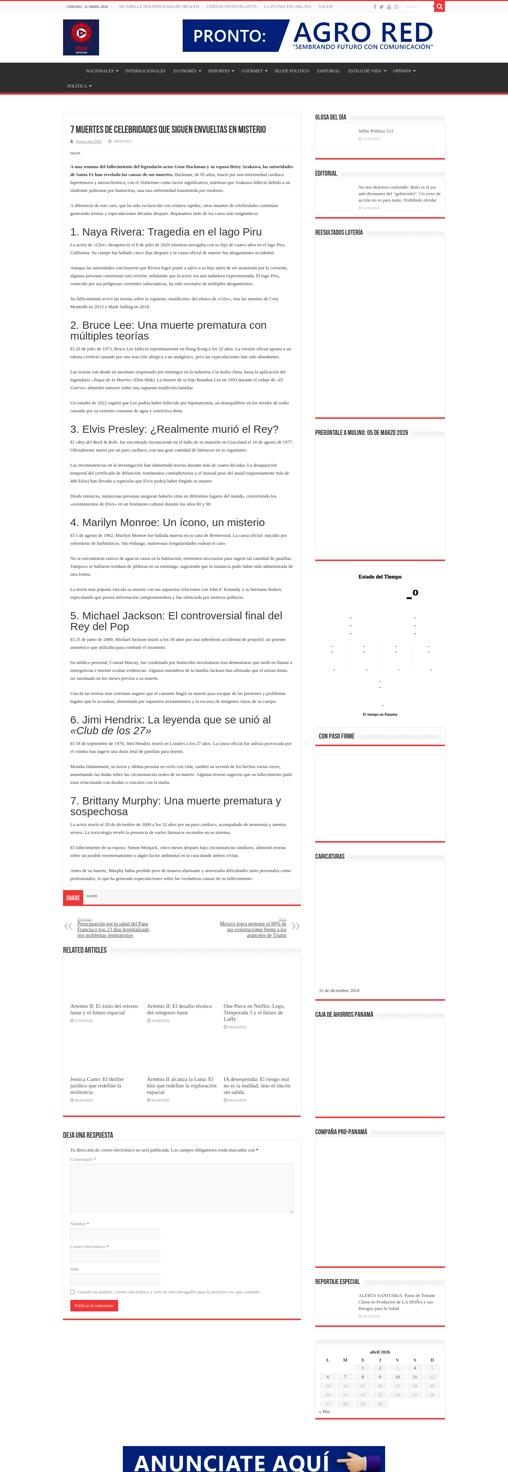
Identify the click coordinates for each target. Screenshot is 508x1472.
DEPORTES (219, 70)
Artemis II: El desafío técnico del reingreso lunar (179, 1009)
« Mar (324, 1295)
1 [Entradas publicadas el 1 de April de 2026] (362, 1252)
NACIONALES (100, 70)
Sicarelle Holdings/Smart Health (159, 6)
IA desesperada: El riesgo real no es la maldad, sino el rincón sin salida (257, 1085)
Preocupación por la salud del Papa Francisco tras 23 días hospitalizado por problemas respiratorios (114, 927)
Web (74, 1269)
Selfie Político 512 (375, 131)
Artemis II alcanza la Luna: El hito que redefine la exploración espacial (182, 1085)
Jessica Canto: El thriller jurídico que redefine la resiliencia (97, 1085)
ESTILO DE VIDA (365, 70)
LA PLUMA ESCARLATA (287, 6)
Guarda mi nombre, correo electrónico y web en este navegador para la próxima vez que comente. (169, 1291)
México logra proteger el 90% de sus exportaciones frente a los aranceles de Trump (249, 927)
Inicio (72, 70)
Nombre (79, 1223)
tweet (75, 153)
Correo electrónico (89, 1246)
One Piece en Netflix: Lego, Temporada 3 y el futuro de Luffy (254, 1012)
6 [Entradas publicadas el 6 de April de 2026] (328, 1261)
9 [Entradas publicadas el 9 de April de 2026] (380, 1261)
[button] (330, 798)
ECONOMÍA (185, 70)
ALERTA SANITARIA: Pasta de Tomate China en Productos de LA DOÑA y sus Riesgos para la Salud (396, 1186)
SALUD (325, 6)
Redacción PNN (89, 141)
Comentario (83, 1159)
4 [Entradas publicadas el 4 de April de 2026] (415, 1252)
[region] (380, 800)
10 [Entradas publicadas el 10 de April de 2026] (397, 1261)
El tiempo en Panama (380, 714)
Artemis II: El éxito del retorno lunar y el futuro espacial (104, 1009)
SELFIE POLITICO (292, 70)
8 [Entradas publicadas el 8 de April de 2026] (362, 1261)
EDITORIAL (328, 70)
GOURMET (252, 70)
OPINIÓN (402, 70)
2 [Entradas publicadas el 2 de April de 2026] (380, 1252)
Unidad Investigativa (231, 6)
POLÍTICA (77, 86)
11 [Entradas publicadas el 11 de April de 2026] (415, 1261)
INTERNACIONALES (145, 70)
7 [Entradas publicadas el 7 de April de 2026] (345, 1261)
